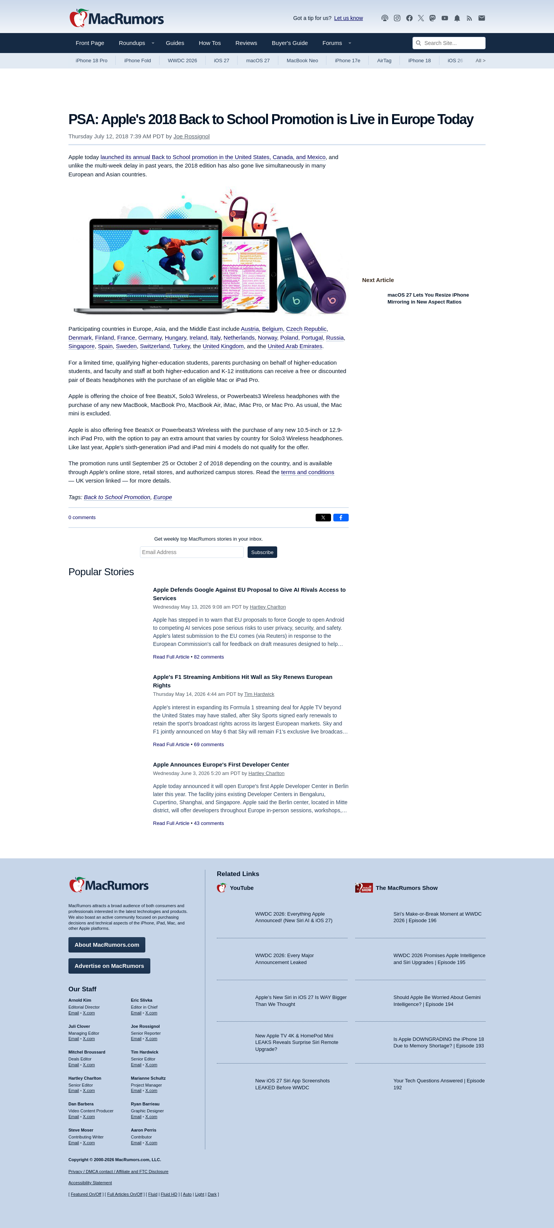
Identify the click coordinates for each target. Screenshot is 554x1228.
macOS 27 (258, 60)
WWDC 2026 (182, 60)
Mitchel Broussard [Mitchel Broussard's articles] (86, 1049)
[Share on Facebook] (341, 517)
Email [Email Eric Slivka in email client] (136, 1009)
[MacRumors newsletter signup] (482, 18)
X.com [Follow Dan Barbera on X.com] (89, 1114)
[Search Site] (449, 43)
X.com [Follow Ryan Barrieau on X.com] (151, 1114)
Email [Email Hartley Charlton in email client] (73, 1087)
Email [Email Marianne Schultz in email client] (136, 1087)
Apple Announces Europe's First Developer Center (231, 764)
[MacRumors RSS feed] (469, 18)
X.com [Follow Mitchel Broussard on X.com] (89, 1062)
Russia (335, 337)
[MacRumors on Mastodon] (432, 18)
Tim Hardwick (259, 694)
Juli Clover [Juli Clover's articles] (79, 1023)
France (126, 337)
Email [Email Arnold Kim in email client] (73, 1009)
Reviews (246, 43)
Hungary (175, 337)
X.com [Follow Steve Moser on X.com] (89, 1139)
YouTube (242, 884)
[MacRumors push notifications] (457, 18)
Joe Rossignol (191, 136)
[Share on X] (323, 517)
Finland (104, 337)
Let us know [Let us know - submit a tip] (348, 18)
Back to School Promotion (117, 497)
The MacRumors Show (407, 884)
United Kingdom (223, 346)
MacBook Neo (302, 60)
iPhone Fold (137, 60)
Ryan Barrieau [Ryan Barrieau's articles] (145, 1101)
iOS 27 (222, 60)
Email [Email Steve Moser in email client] (73, 1139)
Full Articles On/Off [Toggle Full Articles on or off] (125, 1194)
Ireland (198, 337)
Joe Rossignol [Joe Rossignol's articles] (145, 1023)
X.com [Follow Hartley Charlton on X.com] (89, 1087)
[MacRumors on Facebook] (409, 18)
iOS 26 (455, 60)
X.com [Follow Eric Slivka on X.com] (151, 1009)
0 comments (82, 517)
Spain (105, 346)
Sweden (126, 346)
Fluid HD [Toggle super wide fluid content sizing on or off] (169, 1194)
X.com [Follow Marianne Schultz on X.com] (151, 1087)
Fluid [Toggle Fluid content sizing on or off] (152, 1194)
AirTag (384, 60)
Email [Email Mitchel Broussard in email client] (73, 1062)
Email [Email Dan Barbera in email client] (73, 1114)
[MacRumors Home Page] (116, 18)
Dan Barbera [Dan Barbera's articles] (80, 1101)
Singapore (81, 346)
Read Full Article (171, 657)
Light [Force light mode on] (199, 1194)
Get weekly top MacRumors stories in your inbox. (208, 539)
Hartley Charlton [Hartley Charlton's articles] (84, 1075)
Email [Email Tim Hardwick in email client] (136, 1062)
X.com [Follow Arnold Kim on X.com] (89, 1009)
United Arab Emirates (295, 346)
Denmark (80, 337)
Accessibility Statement (90, 1182)
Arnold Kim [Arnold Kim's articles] (79, 997)
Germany (150, 337)
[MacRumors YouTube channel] (445, 18)
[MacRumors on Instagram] (397, 18)
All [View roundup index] (481, 60)
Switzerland (155, 346)
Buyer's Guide (290, 43)
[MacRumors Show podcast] (385, 18)
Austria (250, 328)
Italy (215, 337)
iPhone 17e (347, 60)
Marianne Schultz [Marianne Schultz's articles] (148, 1075)
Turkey (181, 346)
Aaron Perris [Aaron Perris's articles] (143, 1127)
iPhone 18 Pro (91, 60)
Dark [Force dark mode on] (212, 1194)
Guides (175, 43)
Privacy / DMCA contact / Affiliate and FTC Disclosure (118, 1171)
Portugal (312, 337)
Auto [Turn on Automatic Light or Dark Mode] (187, 1194)
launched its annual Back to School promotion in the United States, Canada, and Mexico (212, 157)
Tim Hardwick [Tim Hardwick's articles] (144, 1049)
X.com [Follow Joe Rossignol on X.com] (151, 1036)
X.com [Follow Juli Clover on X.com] (89, 1036)
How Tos (210, 43)
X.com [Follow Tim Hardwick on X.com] (151, 1062)
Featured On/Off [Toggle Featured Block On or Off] (86, 1194)
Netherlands (239, 337)
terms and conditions (307, 472)
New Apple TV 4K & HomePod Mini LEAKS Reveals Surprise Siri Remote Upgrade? (296, 1039)
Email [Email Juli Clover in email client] (73, 1036)
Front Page (90, 43)
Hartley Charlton (268, 607)
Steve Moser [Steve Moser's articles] (80, 1127)
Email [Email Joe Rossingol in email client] (136, 1036)
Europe (162, 497)
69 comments (209, 744)
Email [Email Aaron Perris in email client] (136, 1139)
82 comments (209, 657)
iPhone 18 (419, 60)
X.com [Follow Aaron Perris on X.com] (151, 1139)
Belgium (272, 328)
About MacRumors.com (107, 942)
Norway (267, 337)
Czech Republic (306, 328)
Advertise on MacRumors (109, 963)
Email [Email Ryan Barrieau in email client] (136, 1114)
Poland (289, 337)
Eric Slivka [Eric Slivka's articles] (142, 997)
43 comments (209, 823)
